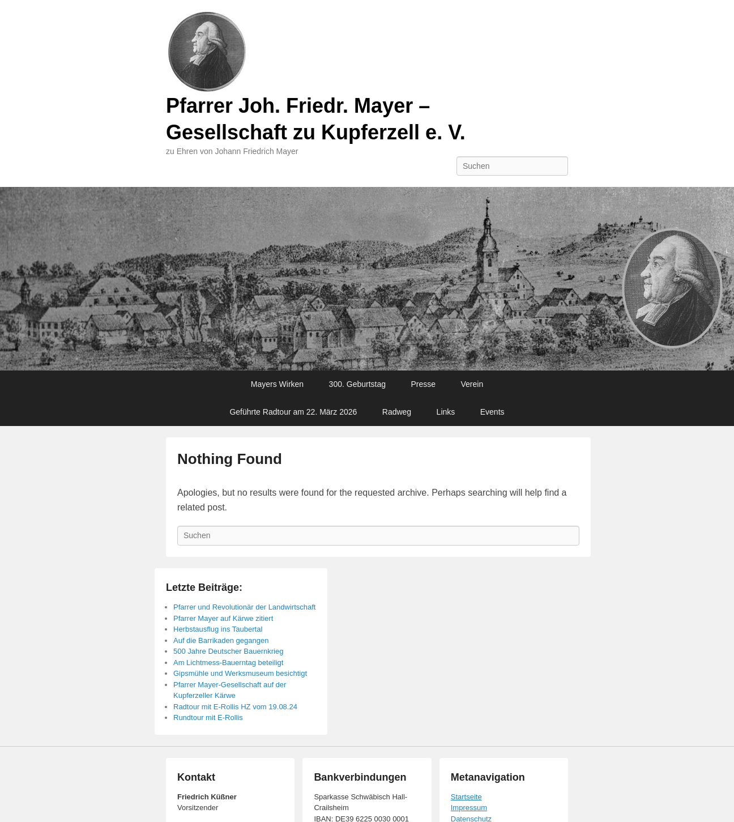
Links (446, 411)
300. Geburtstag (357, 384)
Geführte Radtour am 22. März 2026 (293, 411)
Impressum (469, 807)
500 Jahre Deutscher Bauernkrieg (228, 651)
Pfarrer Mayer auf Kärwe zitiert (223, 618)
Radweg (396, 411)
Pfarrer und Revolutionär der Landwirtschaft (244, 607)
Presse (423, 384)
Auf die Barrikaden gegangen (220, 640)
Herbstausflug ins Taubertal (217, 629)
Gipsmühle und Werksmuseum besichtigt (240, 673)
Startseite (466, 797)
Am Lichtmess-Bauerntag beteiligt (228, 662)
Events (492, 411)
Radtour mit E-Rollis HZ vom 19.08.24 (235, 706)
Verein (472, 384)
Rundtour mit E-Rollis (208, 717)
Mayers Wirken (277, 384)
